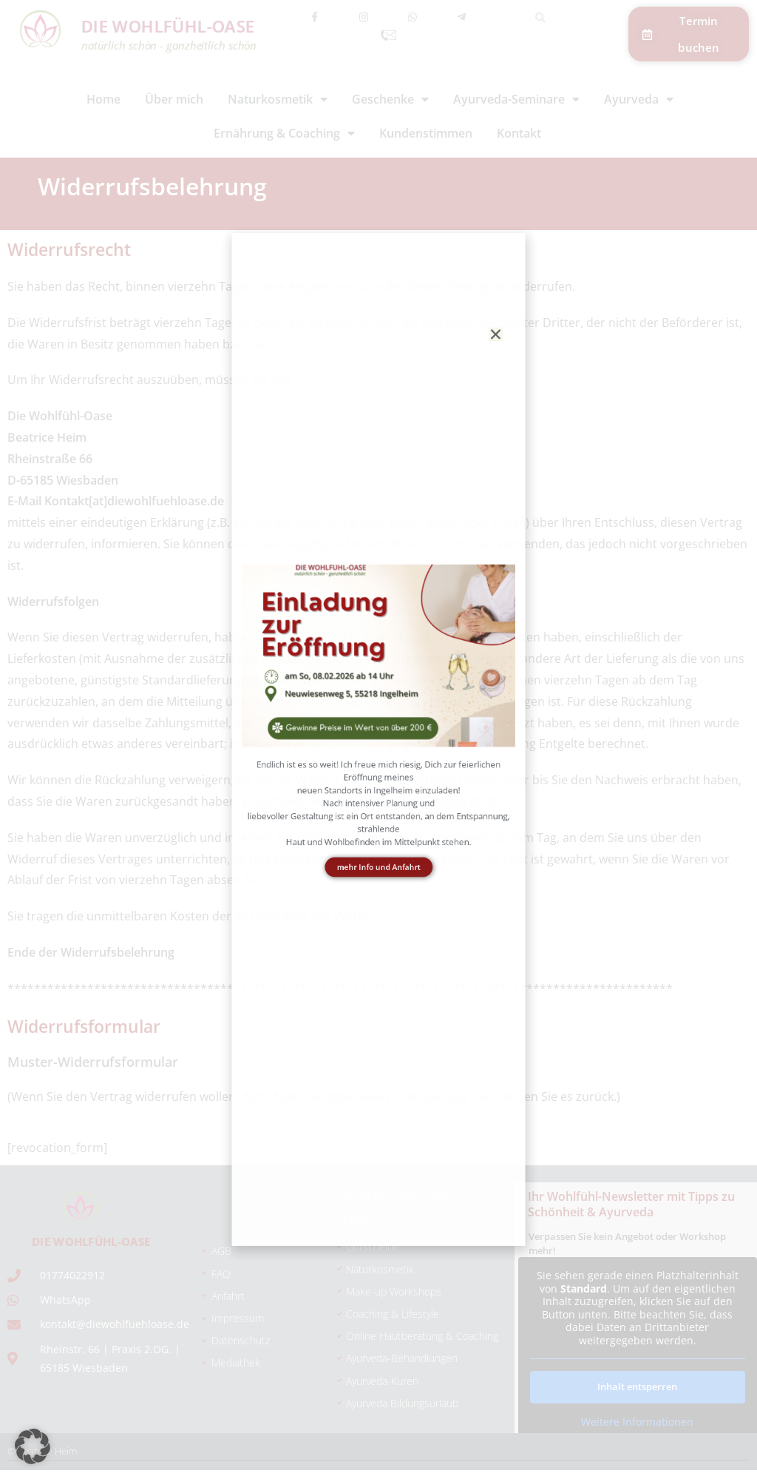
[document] (378, 739)
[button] (32, 1446)
